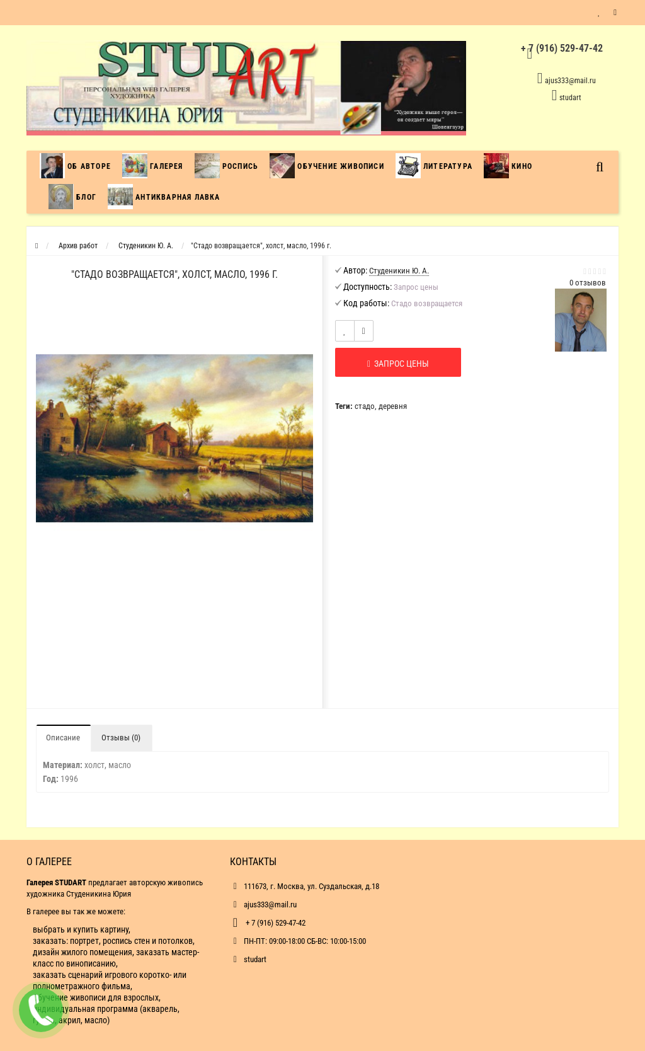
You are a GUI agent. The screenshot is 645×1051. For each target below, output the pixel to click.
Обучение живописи (327, 165)
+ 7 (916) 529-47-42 (274, 923)
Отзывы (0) (120, 737)
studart (570, 97)
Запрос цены (398, 364)
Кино (508, 165)
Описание (63, 737)
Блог (72, 196)
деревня (393, 406)
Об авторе (78, 165)
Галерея (152, 165)
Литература (434, 165)
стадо (365, 406)
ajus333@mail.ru (570, 80)
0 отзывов (587, 282)
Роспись (227, 165)
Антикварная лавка (164, 196)
